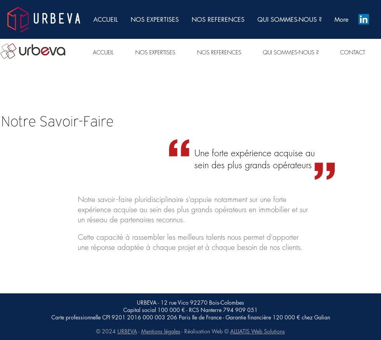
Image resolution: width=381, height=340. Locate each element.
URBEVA (127, 331)
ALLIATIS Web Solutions (257, 331)
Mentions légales (160, 331)
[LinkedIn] (363, 19)
